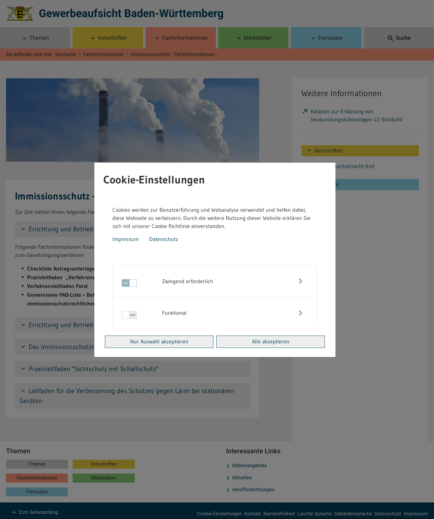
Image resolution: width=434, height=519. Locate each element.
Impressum (125, 239)
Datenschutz (163, 239)
